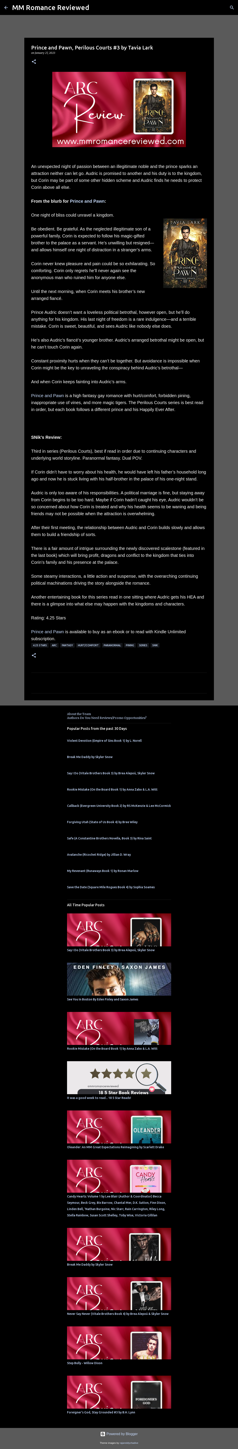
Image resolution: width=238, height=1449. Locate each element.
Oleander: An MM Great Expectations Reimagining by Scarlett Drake (115, 1147)
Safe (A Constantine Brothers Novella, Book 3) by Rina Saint (109, 838)
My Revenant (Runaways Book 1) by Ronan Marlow (102, 871)
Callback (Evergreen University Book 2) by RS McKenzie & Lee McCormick (119, 806)
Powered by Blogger (119, 1434)
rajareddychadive (129, 1443)
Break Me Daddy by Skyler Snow (90, 757)
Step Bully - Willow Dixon (84, 1363)
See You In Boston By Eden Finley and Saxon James (102, 999)
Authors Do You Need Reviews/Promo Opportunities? (106, 718)
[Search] (232, 7)
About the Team (79, 714)
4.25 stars (40, 645)
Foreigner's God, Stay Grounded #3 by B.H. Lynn (101, 1412)
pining (130, 645)
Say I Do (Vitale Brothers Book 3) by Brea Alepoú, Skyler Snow (111, 773)
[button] (33, 62)
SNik (155, 645)
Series (143, 645)
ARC (54, 645)
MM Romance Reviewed (50, 7)
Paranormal (112, 645)
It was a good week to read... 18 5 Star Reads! (99, 1098)
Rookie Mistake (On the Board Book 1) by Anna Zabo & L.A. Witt (112, 789)
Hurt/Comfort (88, 645)
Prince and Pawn (87, 201)
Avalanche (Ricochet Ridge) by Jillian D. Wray (99, 854)
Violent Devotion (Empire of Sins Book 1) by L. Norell (104, 740)
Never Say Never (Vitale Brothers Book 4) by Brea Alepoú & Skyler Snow (118, 1314)
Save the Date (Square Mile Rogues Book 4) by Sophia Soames (111, 887)
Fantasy (67, 645)
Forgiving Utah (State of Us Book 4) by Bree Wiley (102, 822)
